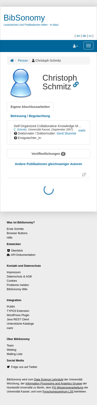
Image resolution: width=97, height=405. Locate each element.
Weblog (11, 349)
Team (10, 345)
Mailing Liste (14, 354)
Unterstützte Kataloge (20, 323)
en (78, 36)
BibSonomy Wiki (17, 289)
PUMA (11, 306)
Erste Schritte (15, 229)
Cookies (12, 280)
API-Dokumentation (23, 254)
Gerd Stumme (66, 133)
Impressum (14, 272)
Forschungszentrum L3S (58, 391)
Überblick (17, 250)
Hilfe (9, 237)
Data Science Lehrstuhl (48, 379)
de (84, 36)
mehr (10, 328)
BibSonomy (24, 17)
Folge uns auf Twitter (24, 367)
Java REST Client (18, 319)
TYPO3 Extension (18, 311)
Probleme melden (18, 285)
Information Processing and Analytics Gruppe (53, 383)
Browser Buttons (17, 233)
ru (90, 36)
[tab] (30, 106)
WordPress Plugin (18, 315)
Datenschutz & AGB (19, 276)
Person (23, 60)
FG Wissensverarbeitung (67, 387)
